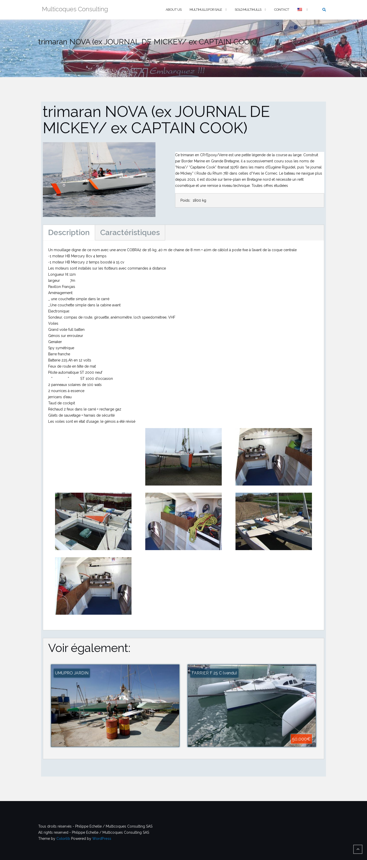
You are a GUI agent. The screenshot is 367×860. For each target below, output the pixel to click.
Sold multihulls (248, 9)
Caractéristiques (130, 232)
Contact (281, 9)
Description (69, 232)
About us (173, 9)
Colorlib (63, 839)
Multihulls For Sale (206, 9)
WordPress (101, 839)
